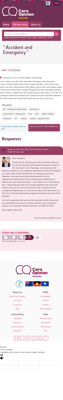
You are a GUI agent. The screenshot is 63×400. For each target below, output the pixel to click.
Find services (46, 327)
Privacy (45, 300)
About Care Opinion (17, 296)
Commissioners (17, 327)
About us (35, 24)
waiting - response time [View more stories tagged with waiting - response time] (39, 118)
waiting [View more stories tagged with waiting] (24, 118)
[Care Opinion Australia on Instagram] (28, 338)
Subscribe (17, 318)
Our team (17, 300)
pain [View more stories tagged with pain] (37, 114)
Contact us (17, 305)
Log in (57, 3)
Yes (56, 218)
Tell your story (20, 24)
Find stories (45, 323)
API (45, 331)
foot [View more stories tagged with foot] (30, 114)
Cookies (45, 305)
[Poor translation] (1, 357)
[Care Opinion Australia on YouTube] (34, 338)
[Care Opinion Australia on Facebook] (16, 338)
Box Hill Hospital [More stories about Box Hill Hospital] (14, 70)
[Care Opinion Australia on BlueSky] (45, 338)
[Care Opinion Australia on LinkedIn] (22, 338)
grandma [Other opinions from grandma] (14, 78)
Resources (17, 323)
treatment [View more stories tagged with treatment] (7, 118)
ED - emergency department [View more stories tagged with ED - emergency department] (14, 109)
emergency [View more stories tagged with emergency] (34, 109)
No (60, 218)
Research (17, 331)
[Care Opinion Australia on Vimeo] (40, 338)
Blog (17, 309)
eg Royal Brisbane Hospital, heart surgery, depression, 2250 (28, 37)
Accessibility (46, 296)
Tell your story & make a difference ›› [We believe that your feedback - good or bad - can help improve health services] (43, 127)
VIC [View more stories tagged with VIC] (16, 118)
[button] (48, 3)
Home (6, 24)
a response (21, 241)
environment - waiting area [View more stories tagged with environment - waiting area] (14, 114)
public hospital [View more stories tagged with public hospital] (48, 114)
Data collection (45, 309)
